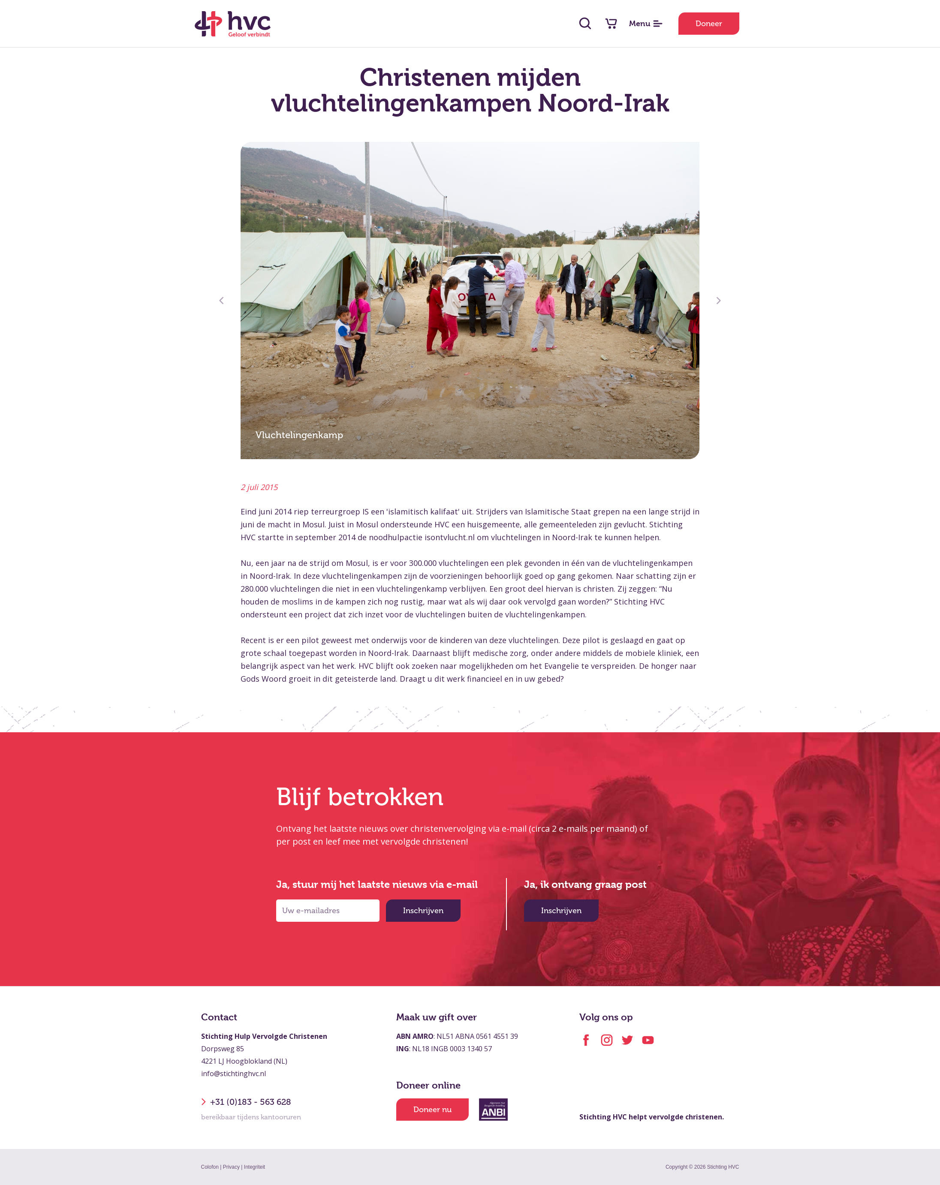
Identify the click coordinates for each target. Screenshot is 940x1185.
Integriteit (254, 1167)
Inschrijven (423, 910)
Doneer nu (432, 1109)
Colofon (210, 1167)
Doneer (709, 23)
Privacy (231, 1167)
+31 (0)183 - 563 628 (246, 1102)
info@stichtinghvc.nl (233, 1073)
